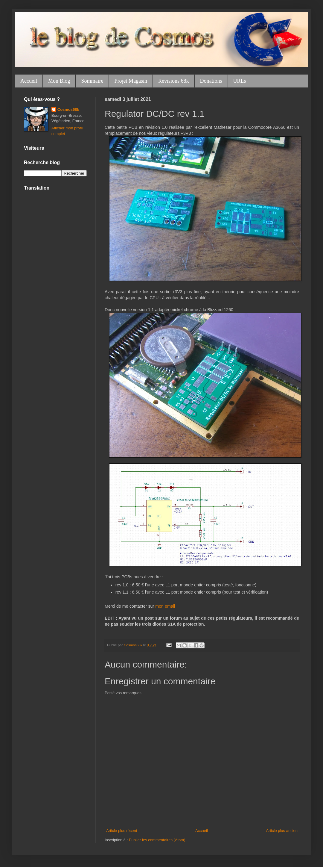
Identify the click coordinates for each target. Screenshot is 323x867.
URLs (239, 81)
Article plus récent (121, 830)
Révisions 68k (173, 81)
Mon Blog (59, 81)
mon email (165, 606)
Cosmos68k (68, 109)
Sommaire (92, 81)
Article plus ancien (282, 830)
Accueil (28, 81)
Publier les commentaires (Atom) (157, 840)
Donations (211, 81)
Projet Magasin (130, 81)
